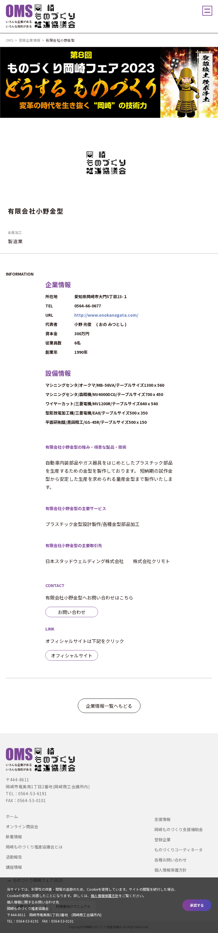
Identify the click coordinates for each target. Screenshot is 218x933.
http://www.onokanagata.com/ (106, 315)
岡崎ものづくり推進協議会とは (34, 847)
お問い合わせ (72, 611)
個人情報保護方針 (170, 870)
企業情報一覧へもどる (109, 705)
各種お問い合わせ (170, 860)
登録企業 (162, 839)
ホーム (12, 816)
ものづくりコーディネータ (178, 850)
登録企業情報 (29, 40)
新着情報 (14, 836)
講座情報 (14, 867)
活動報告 (14, 857)
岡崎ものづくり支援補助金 (178, 829)
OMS (9, 40)
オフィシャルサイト (72, 655)
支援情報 (162, 819)
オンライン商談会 (22, 826)
